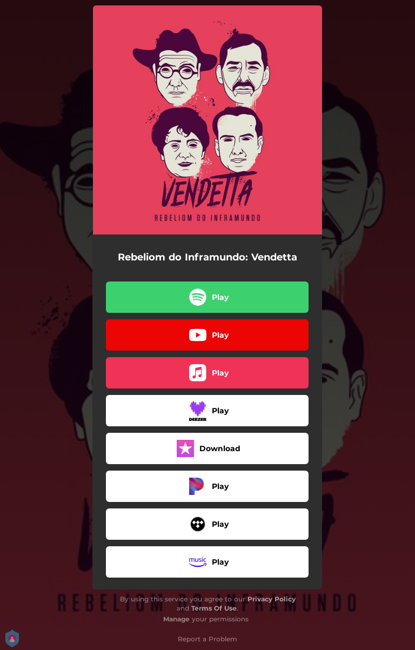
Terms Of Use (214, 608)
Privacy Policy (271, 599)
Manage (176, 619)
